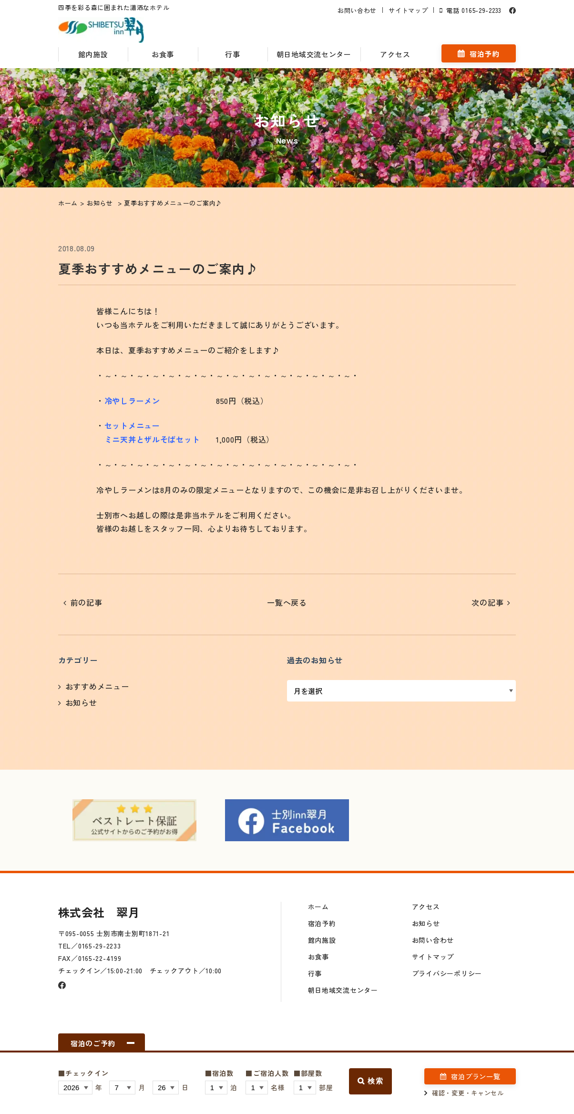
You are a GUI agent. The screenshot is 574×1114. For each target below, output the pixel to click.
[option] (134, 820)
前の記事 (86, 602)
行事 (232, 54)
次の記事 (487, 602)
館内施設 (93, 54)
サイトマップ (408, 10)
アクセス (395, 54)
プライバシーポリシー (447, 973)
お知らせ (81, 702)
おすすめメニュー (97, 686)
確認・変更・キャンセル (468, 1092)
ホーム (318, 906)
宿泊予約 (485, 54)
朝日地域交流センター (314, 54)
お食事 (163, 54)
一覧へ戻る (287, 602)
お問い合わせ (357, 10)
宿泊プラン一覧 (475, 1076)
